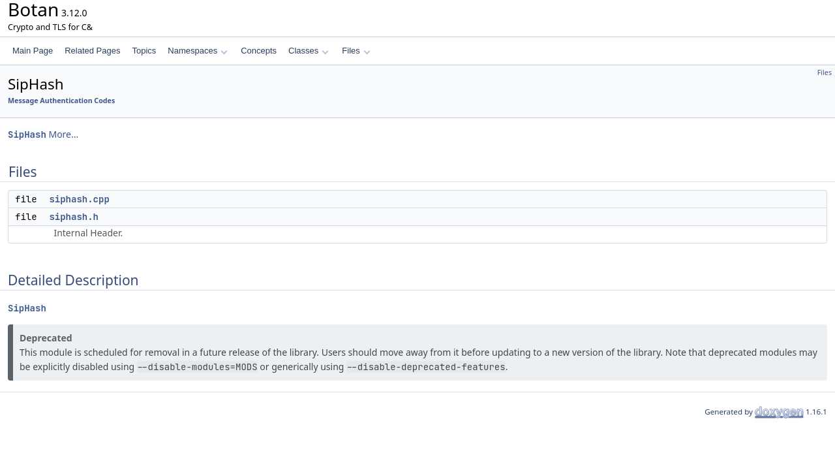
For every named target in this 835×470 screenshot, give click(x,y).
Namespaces (197, 50)
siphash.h (74, 217)
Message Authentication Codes (61, 100)
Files (356, 50)
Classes (308, 50)
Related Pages (92, 50)
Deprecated (46, 338)
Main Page (32, 50)
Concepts (259, 50)
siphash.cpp (79, 199)
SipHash (27, 134)
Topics (144, 50)
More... (63, 134)
